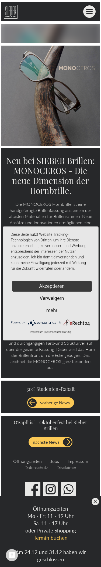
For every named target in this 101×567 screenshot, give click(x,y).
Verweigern (52, 298)
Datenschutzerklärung (58, 331)
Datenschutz (36, 467)
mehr (51, 310)
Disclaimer (66, 467)
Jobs (54, 461)
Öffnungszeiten (27, 461)
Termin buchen (51, 538)
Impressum (78, 461)
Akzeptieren (52, 286)
